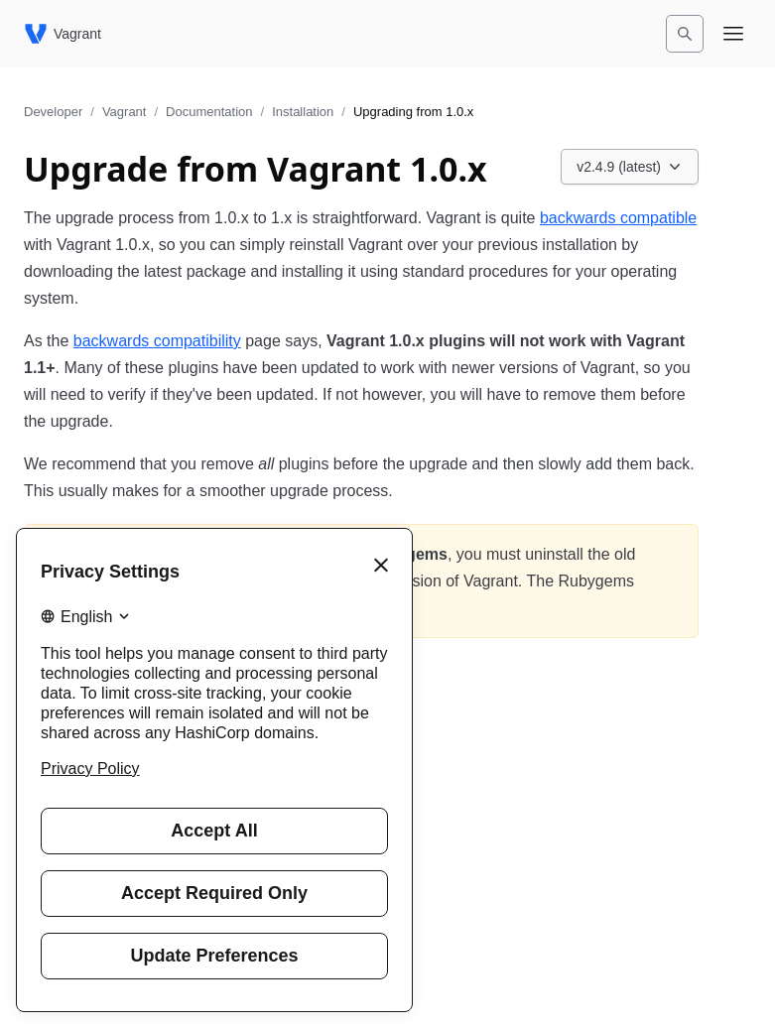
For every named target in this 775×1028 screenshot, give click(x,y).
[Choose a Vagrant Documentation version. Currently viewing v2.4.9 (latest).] (630, 167)
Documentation (209, 111)
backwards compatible (618, 217)
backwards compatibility (157, 340)
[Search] (685, 34)
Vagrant (124, 111)
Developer (53, 111)
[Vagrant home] (62, 34)
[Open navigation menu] (733, 34)
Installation (302, 111)
